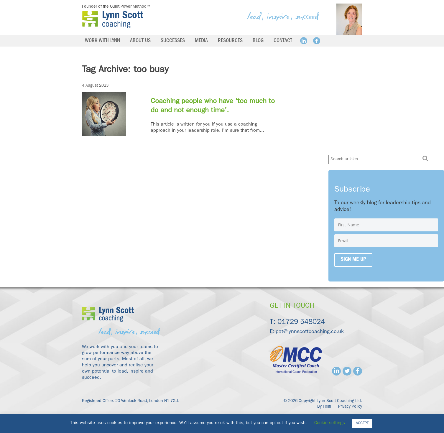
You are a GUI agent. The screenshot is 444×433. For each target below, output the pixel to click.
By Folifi (324, 407)
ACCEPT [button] (362, 423)
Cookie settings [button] (329, 423)
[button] (425, 159)
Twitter (347, 371)
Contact (283, 41)
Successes (173, 41)
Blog (258, 41)
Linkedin (303, 40)
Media (201, 41)
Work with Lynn (102, 41)
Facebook (316, 40)
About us (140, 41)
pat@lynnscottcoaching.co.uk (310, 332)
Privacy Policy (350, 407)
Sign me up (353, 260)
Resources (230, 41)
